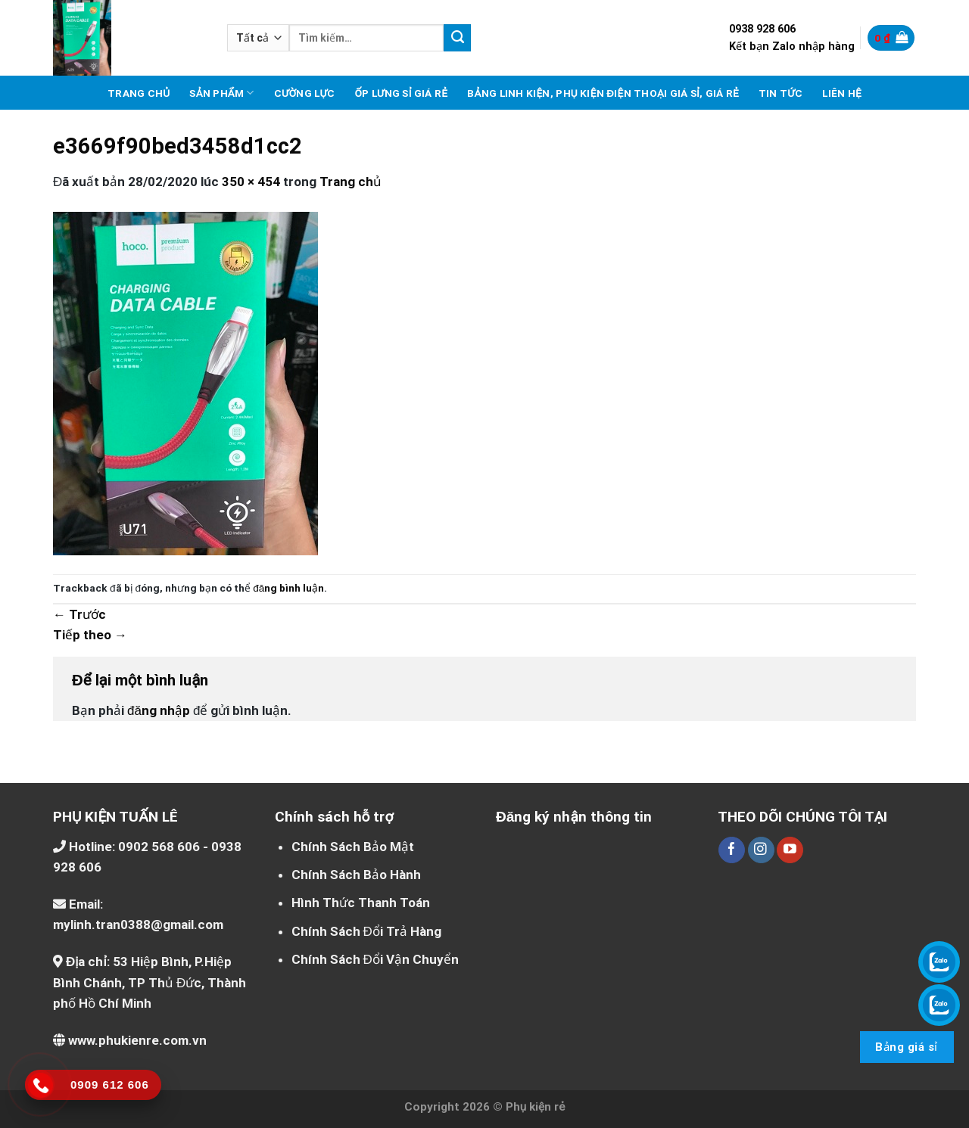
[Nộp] (457, 37)
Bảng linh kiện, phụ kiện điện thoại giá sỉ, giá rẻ (603, 93)
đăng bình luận (288, 588)
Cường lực (304, 93)
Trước (79, 614)
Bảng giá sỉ (906, 1047)
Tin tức (780, 93)
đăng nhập (158, 710)
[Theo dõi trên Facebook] (731, 850)
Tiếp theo (90, 634)
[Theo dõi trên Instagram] (761, 850)
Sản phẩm (221, 92)
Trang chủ (138, 93)
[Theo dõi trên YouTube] (790, 850)
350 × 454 (251, 181)
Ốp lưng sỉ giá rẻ (400, 93)
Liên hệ (842, 93)
